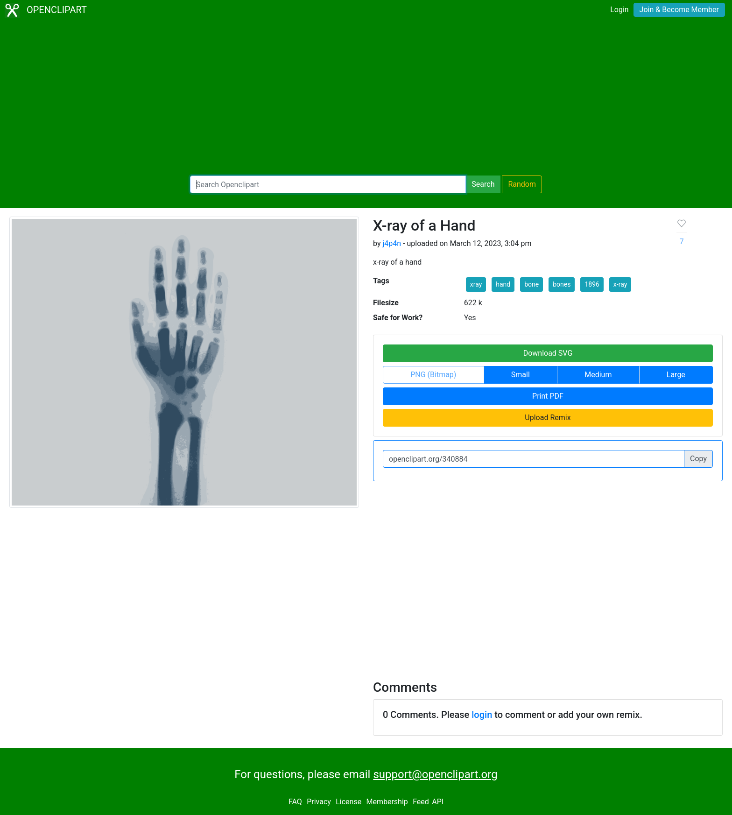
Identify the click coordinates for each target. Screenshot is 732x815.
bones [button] (561, 284)
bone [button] (531, 284)
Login (619, 9)
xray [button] (476, 284)
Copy (698, 458)
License (348, 801)
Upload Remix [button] (547, 417)
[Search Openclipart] (328, 184)
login (482, 714)
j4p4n (391, 243)
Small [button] (520, 374)
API (437, 801)
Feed (421, 801)
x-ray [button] (620, 284)
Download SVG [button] (548, 353)
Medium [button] (598, 374)
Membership (387, 801)
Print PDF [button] (547, 396)
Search (483, 184)
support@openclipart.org (435, 774)
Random (522, 184)
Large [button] (676, 374)
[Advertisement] (366, 98)
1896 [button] (591, 284)
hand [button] (503, 284)
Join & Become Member (679, 9)
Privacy (319, 801)
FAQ (295, 801)
